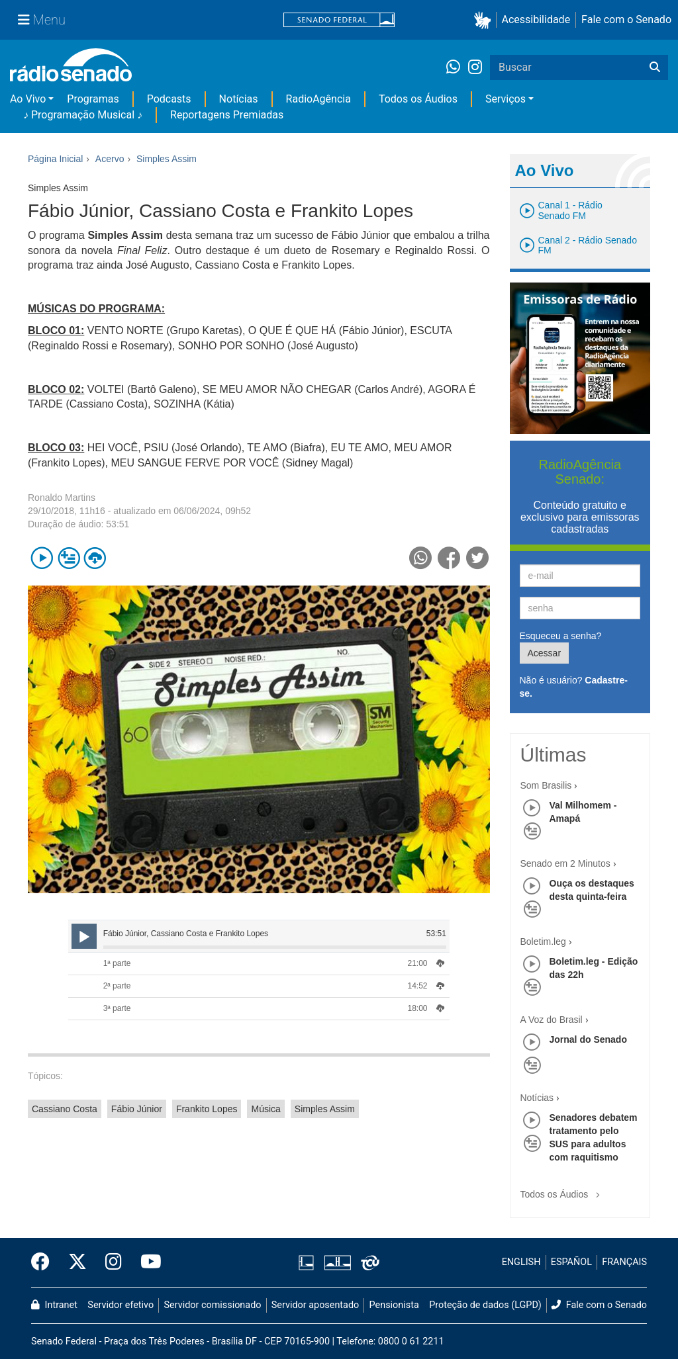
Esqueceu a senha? (561, 636)
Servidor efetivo (120, 1305)
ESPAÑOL (571, 1262)
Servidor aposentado (315, 1305)
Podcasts (169, 99)
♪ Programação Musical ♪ (82, 115)
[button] (485, 20)
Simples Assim (325, 1109)
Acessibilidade (536, 19)
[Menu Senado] (42, 20)
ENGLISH (521, 1262)
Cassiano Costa (64, 1109)
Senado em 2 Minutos (565, 863)
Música (265, 1109)
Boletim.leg (543, 941)
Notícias (238, 99)
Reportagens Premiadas (226, 115)
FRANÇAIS (624, 1262)
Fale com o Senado (626, 19)
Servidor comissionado (213, 1305)
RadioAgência (318, 99)
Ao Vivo (28, 99)
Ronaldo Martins (61, 497)
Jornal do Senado (588, 1039)
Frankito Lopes (207, 1109)
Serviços (505, 99)
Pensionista (394, 1305)
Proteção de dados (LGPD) (485, 1305)
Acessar (544, 653)
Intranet (54, 1305)
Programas (93, 99)
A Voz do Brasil (551, 1019)
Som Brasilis (546, 785)
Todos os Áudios (418, 99)
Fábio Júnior (136, 1109)
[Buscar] (655, 67)
